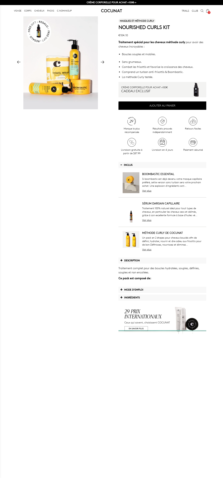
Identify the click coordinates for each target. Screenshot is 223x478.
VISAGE (17, 10)
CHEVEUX (39, 10)
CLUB (195, 10)
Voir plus (146, 190)
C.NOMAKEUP (64, 10)
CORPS (28, 10)
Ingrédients (130, 297)
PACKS (50, 10)
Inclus (126, 165)
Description (130, 260)
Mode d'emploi (131, 289)
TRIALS (185, 10)
